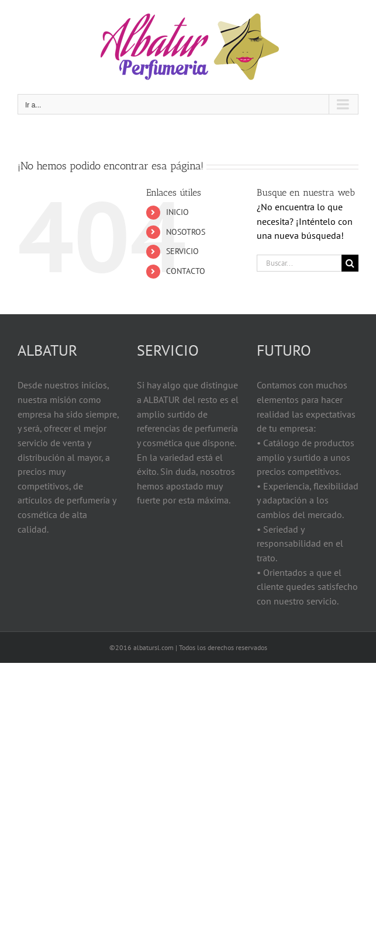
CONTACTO (185, 271)
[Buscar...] (299, 263)
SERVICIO (182, 251)
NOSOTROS (185, 232)
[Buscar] (349, 263)
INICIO (177, 212)
